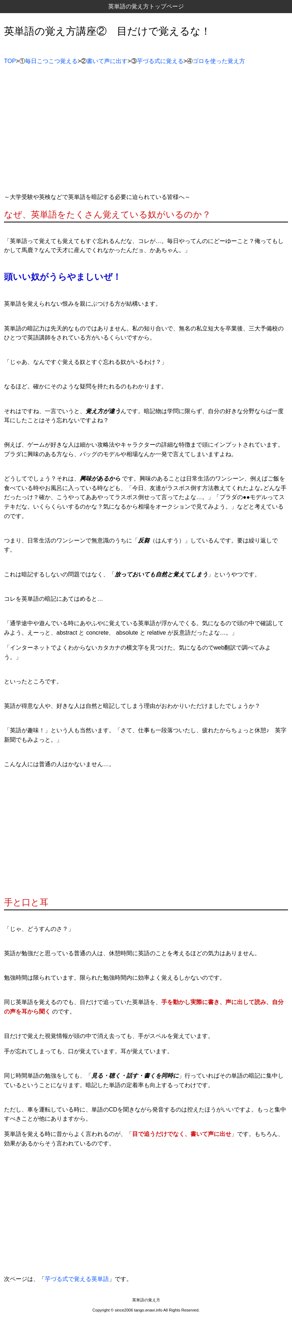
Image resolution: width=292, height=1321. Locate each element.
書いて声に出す (107, 61)
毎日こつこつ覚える (51, 61)
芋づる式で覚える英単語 (77, 1279)
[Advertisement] (146, 132)
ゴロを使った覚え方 (219, 61)
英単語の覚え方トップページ (146, 6)
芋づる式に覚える (160, 61)
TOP (10, 61)
